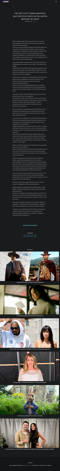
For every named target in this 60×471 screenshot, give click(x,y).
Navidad (49, 465)
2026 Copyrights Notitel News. (15, 465)
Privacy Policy (35, 465)
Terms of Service (42, 465)
